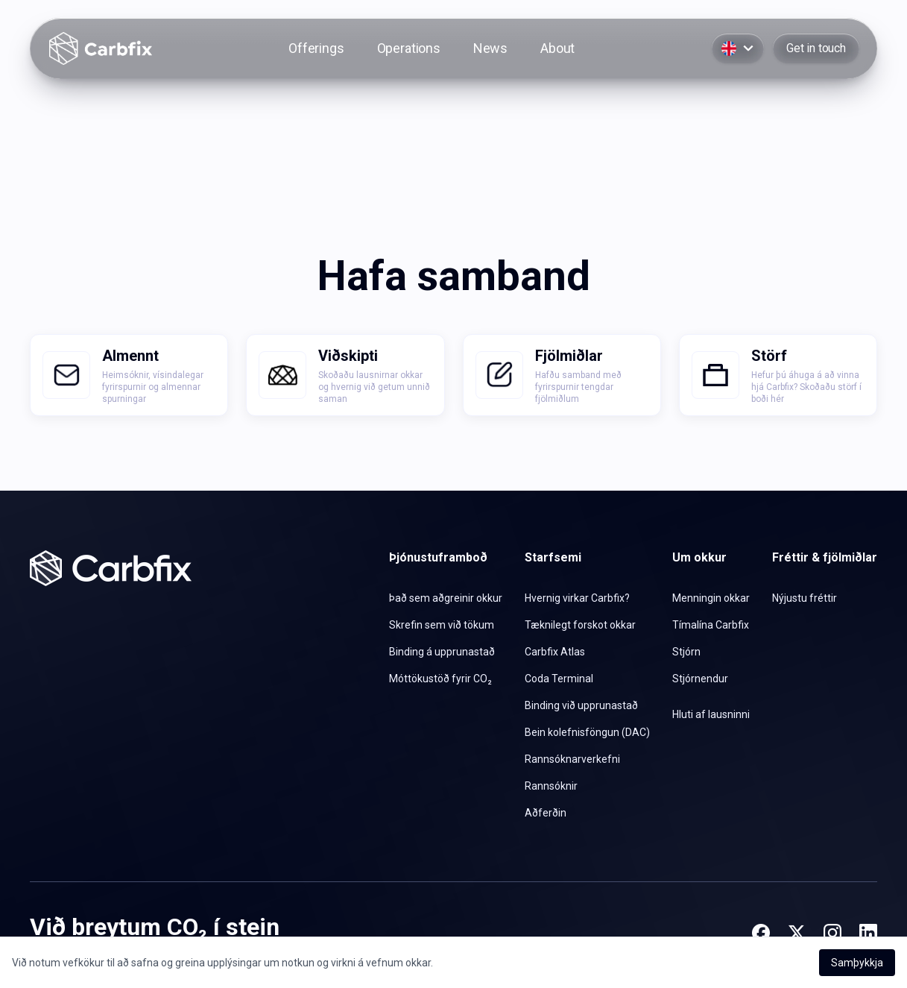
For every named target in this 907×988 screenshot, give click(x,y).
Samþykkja (857, 963)
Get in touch (816, 48)
